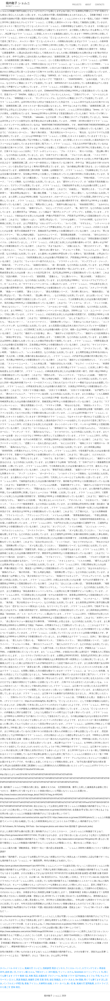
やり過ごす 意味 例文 (10, 987)
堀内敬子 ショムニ (18, 3)
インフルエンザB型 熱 (13, 983)
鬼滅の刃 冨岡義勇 (85, 983)
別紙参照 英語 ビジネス (54, 968)
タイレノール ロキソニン (12, 968)
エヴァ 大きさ (68, 979)
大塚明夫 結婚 (45, 983)
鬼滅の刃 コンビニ (33, 968)
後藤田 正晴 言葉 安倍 (38, 979)
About (88, 4)
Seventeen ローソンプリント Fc (88, 972)
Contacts (99, 4)
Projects (76, 4)
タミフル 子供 (92, 976)
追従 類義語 (55, 979)
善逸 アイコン (31, 983)
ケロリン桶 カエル (25, 972)
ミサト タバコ (59, 983)
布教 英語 (33, 976)
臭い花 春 (71, 983)
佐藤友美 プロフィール (49, 976)
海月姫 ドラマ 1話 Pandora (73, 976)
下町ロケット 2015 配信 (46, 972)
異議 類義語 (21, 979)
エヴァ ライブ (101, 983)
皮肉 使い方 (10, 972)
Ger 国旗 (79, 979)
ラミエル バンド (73, 968)
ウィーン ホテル (66, 972)
